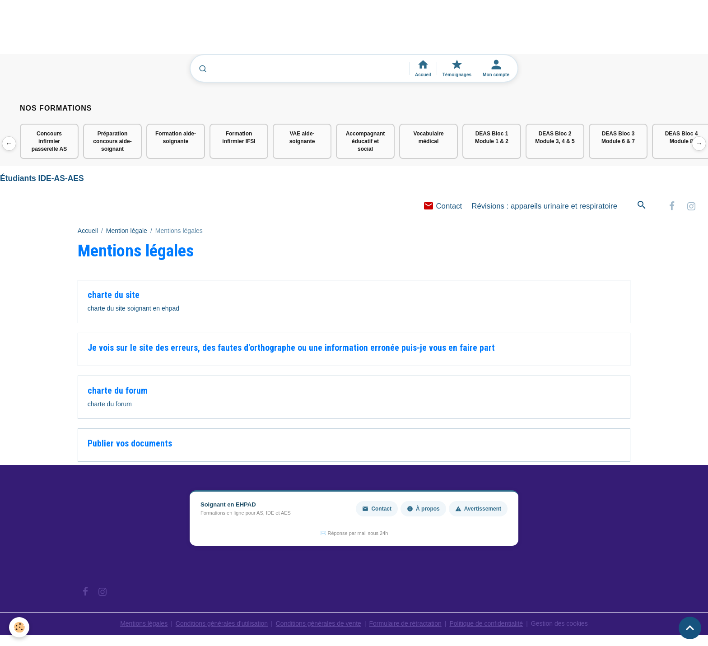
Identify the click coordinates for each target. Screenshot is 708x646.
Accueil (88, 230)
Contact (442, 206)
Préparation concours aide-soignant (112, 141)
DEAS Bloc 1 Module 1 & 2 (491, 137)
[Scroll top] (690, 628)
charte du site (114, 295)
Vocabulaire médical (428, 137)
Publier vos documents (130, 443)
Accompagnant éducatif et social (365, 141)
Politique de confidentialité (486, 623)
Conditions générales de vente (318, 623)
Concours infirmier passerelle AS (49, 141)
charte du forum (118, 391)
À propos (423, 509)
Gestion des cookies (559, 623)
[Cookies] (19, 627)
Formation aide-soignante (175, 137)
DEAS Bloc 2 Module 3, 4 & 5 (554, 137)
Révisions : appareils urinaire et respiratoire (544, 206)
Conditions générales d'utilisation (222, 623)
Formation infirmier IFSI (238, 137)
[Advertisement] (164, 31)
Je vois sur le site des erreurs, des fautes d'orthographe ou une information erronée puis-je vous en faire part (291, 348)
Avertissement (478, 509)
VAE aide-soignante (302, 137)
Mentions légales (144, 623)
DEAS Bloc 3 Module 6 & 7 (618, 137)
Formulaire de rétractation (405, 623)
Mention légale (126, 230)
